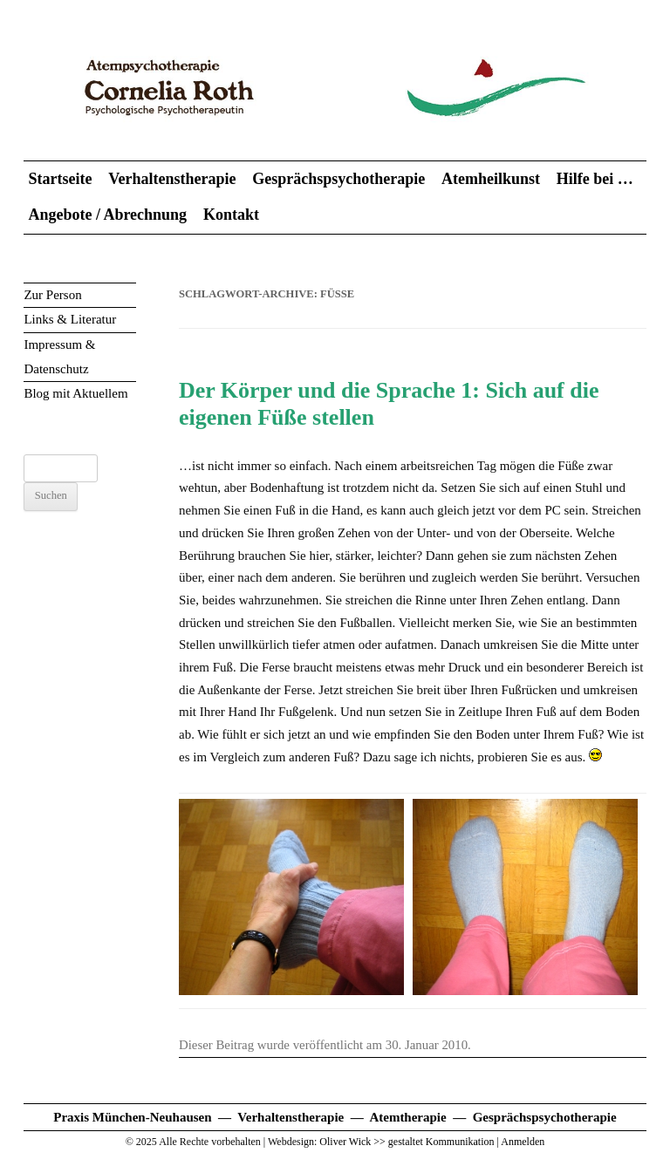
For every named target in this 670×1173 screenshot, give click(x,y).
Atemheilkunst (490, 179)
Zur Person (52, 295)
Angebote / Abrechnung (107, 214)
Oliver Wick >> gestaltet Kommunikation (406, 1141)
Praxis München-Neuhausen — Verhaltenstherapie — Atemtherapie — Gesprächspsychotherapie (334, 1117)
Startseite (60, 179)
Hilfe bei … (595, 179)
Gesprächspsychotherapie (338, 179)
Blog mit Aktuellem (75, 393)
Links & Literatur (70, 319)
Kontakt (231, 214)
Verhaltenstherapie (172, 179)
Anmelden (522, 1141)
